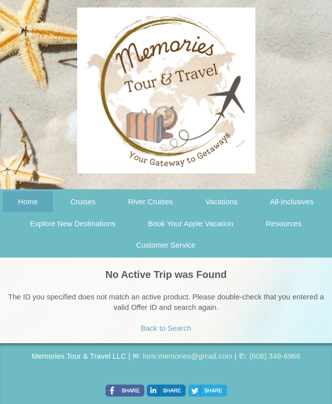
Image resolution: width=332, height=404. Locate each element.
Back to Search (166, 328)
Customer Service (165, 245)
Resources (284, 223)
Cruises (83, 201)
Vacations (221, 201)
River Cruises (150, 201)
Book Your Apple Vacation (190, 223)
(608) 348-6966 (275, 356)
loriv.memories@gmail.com (187, 356)
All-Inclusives (292, 201)
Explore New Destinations (72, 223)
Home (28, 201)
